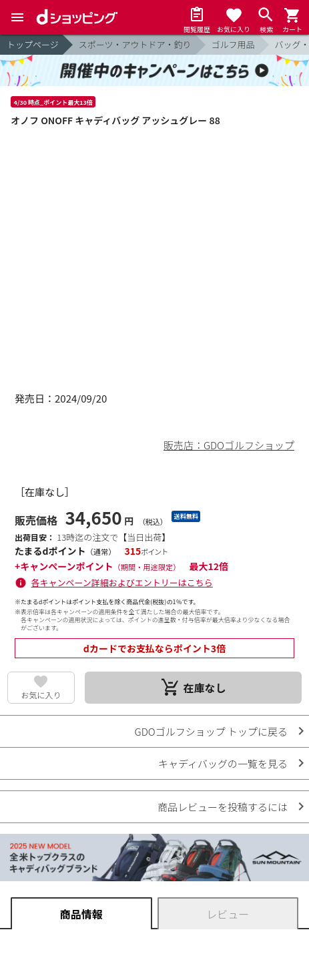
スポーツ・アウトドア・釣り (135, 44)
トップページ (33, 44)
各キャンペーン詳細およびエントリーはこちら (122, 582)
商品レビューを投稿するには (223, 807)
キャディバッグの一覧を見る (223, 763)
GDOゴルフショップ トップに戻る (211, 731)
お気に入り (41, 694)
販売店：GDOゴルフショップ (229, 445)
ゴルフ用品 (233, 44)
